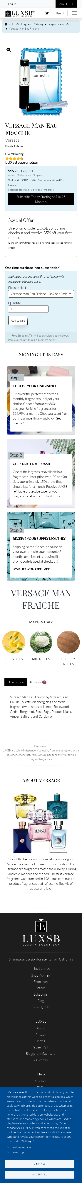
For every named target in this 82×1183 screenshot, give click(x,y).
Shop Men (41, 982)
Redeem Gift (40, 1047)
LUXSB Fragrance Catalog (27, 24)
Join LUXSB (66, 4)
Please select (17, 288)
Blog (41, 1001)
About (40, 1028)
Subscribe (41, 994)
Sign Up (60, 13)
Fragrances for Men (59, 24)
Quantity (14, 303)
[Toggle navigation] (74, 13)
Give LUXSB (40, 1007)
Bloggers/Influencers (40, 1053)
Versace (12, 139)
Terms (40, 1041)
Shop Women (40, 975)
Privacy (41, 1034)
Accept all (39, 1174)
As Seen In (41, 1060)
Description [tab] (15, 682)
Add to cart (18, 320)
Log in (12, 4)
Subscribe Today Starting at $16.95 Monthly (41, 199)
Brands (41, 988)
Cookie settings (15, 1152)
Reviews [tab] (38, 682)
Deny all (39, 1163)
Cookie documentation (19, 1147)
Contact (40, 1081)
